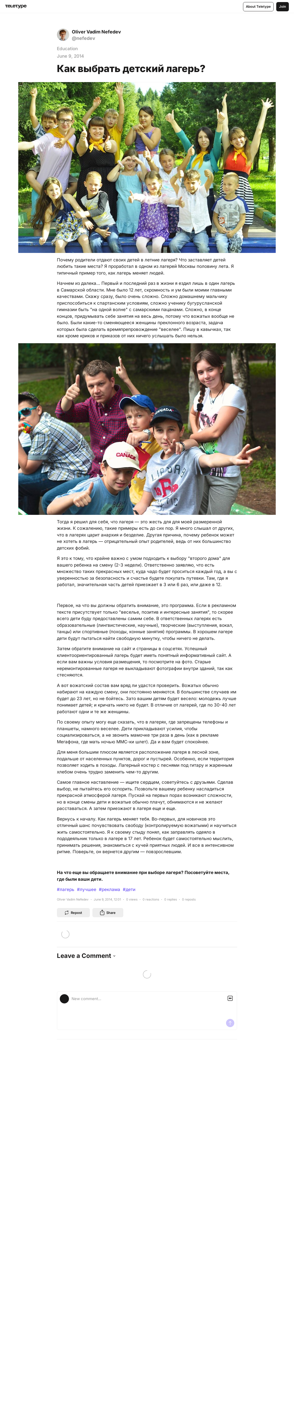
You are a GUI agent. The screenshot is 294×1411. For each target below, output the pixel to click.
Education (67, 48)
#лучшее (86, 889)
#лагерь (65, 889)
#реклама (109, 889)
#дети (129, 889)
